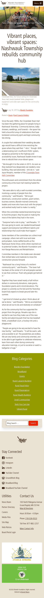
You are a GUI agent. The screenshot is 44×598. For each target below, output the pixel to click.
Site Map (5, 522)
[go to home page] (22, 3)
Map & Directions (26, 508)
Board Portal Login (9, 532)
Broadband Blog (10, 483)
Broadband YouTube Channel (14, 488)
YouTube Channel (10, 473)
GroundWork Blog (10, 478)
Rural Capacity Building (21, 115)
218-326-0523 (31, 518)
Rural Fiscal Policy (22, 385)
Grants (10, 115)
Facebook (7, 457)
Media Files (6, 517)
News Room (6, 502)
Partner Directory (8, 507)
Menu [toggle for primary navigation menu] (38, 3)
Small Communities (22, 399)
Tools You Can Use (22, 404)
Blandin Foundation (26, 110)
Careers (5, 512)
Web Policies (6, 527)
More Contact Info (27, 528)
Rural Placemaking (22, 390)
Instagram (7, 462)
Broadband (22, 371)
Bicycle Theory (25, 592)
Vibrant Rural (22, 409)
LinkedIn (7, 467)
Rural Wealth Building (22, 395)
